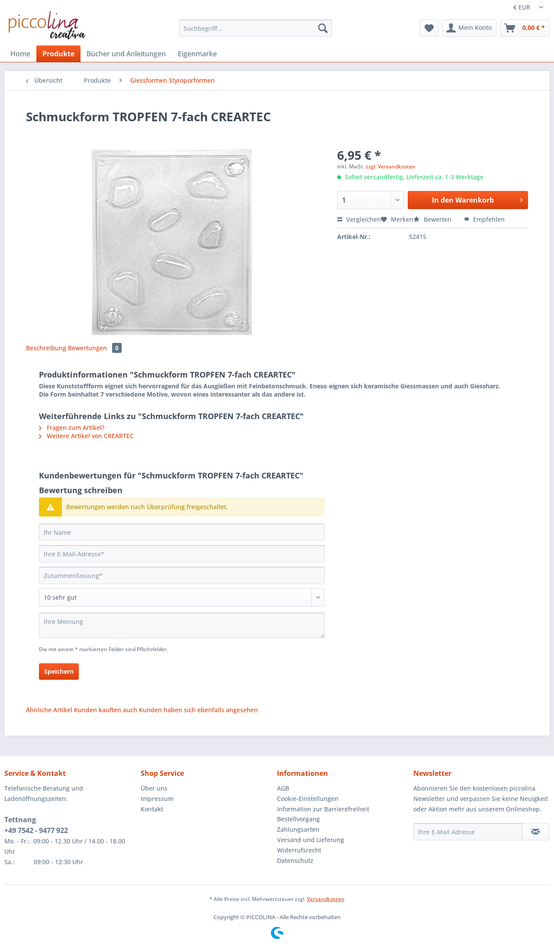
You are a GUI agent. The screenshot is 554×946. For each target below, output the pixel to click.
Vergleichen (359, 219)
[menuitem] (255, 32)
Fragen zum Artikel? (71, 427)
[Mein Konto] (469, 28)
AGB (283, 788)
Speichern (59, 671)
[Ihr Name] (182, 532)
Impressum (157, 798)
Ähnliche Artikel (49, 710)
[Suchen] (323, 28)
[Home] (20, 53)
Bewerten (433, 219)
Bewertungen (95, 348)
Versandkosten (326, 899)
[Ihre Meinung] (182, 625)
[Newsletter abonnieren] (535, 831)
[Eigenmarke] (197, 53)
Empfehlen (484, 219)
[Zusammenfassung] (182, 575)
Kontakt (152, 809)
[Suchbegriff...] (255, 28)
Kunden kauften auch (105, 710)
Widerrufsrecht (299, 850)
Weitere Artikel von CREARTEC (86, 436)
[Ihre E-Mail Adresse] (467, 831)
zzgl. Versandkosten (391, 166)
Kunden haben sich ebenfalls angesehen (198, 710)
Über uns (154, 788)
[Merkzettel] (429, 28)
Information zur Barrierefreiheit (323, 809)
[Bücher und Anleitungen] (126, 53)
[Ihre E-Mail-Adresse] (182, 553)
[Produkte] (58, 53)
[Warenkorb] (525, 28)
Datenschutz (295, 860)
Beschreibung (46, 348)
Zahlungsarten (298, 829)
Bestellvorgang (298, 819)
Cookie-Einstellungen (307, 798)
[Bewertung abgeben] (182, 597)
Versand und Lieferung (310, 840)
